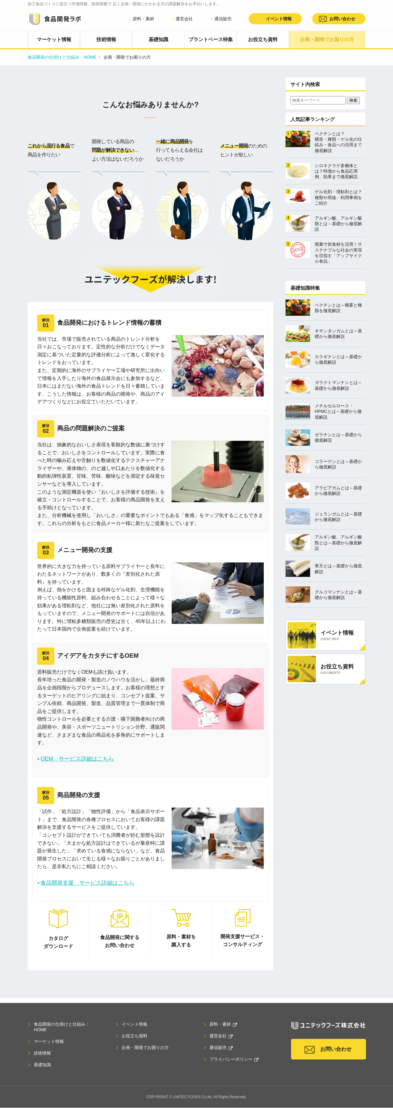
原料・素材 (141, 19)
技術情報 (106, 39)
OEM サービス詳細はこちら (77, 759)
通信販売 (221, 19)
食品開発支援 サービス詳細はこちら (87, 883)
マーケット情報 (54, 39)
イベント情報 (279, 18)
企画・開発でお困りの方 (327, 39)
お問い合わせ (342, 18)
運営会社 (182, 19)
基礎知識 (158, 39)
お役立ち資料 (263, 39)
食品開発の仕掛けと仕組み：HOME (62, 57)
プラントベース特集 (211, 39)
